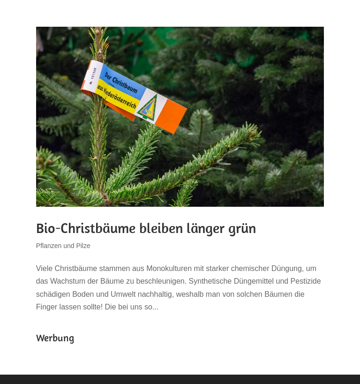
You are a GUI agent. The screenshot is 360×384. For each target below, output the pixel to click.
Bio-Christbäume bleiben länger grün (146, 228)
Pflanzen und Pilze (63, 245)
